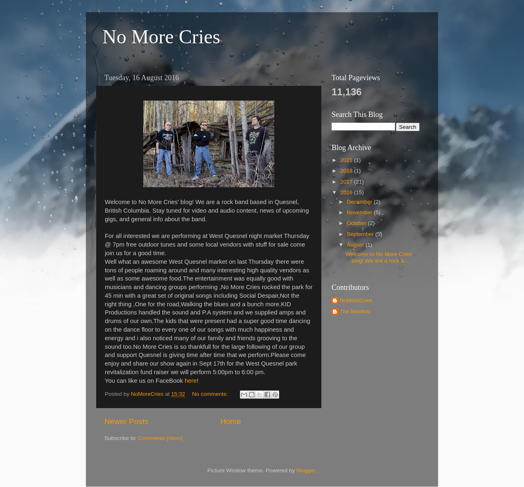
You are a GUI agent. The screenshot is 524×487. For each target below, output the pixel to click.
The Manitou (355, 311)
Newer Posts (126, 421)
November (360, 212)
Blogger (305, 470)
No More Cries (161, 36)
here (191, 380)
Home (230, 421)
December (360, 202)
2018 (347, 171)
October (357, 223)
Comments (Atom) (160, 438)
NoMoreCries (356, 300)
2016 (347, 192)
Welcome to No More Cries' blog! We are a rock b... (379, 257)
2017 (347, 182)
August (356, 245)
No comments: (210, 394)
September (361, 234)
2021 (347, 160)
